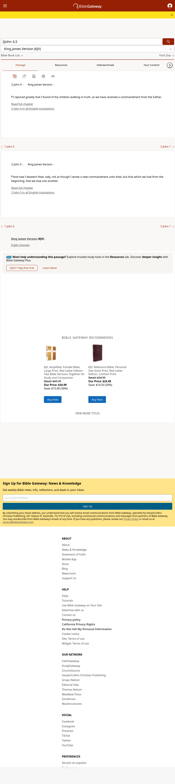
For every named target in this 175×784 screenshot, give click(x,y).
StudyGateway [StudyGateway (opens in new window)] (71, 666)
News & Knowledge (74, 550)
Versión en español (74, 763)
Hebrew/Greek (45, 65)
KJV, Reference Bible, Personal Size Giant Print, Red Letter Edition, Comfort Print (107, 370)
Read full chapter (22, 104)
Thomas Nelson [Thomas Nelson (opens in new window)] (72, 689)
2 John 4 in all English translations (32, 109)
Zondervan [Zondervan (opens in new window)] (69, 699)
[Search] (168, 41)
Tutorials (67, 600)
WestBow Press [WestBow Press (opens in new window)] (71, 694)
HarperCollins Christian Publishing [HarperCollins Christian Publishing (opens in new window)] (84, 675)
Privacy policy (71, 620)
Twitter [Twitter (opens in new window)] (66, 740)
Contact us (69, 615)
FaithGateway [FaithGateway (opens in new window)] (70, 661)
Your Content (68, 65)
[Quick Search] (81, 41)
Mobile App (69, 559)
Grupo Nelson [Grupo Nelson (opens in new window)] (71, 680)
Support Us (69, 578)
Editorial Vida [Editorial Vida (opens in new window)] (70, 685)
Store (65, 564)
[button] (169, 5)
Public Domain (20, 245)
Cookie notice (70, 634)
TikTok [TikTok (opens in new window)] (66, 736)
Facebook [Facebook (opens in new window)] (68, 721)
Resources (25, 65)
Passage (9, 65)
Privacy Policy (131, 519)
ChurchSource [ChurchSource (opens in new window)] (71, 670)
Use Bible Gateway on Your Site (82, 605)
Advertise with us (73, 610)
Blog (65, 568)
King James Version (24, 239)
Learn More (50, 268)
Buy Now (52, 399)
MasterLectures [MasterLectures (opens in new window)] (72, 704)
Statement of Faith (74, 554)
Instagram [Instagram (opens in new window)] (68, 726)
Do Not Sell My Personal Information (87, 629)
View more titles (87, 413)
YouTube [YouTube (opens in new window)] (67, 745)
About (66, 545)
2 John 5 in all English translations (32, 192)
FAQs (65, 596)
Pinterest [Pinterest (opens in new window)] (67, 731)
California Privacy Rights (78, 624)
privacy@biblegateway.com (18, 522)
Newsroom (69, 573)
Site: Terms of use (73, 639)
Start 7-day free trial (22, 268)
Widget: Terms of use (75, 643)
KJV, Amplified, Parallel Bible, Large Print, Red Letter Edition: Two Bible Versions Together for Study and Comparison (64, 372)
